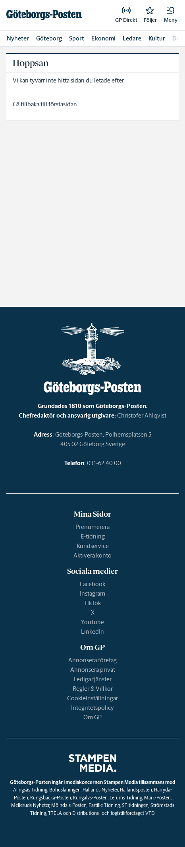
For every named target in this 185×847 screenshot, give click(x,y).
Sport (76, 38)
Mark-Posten (157, 798)
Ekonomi (103, 38)
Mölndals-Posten (69, 805)
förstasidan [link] (62, 104)
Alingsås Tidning (30, 790)
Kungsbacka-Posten (50, 798)
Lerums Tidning (126, 798)
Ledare (132, 38)
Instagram (92, 593)
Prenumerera (92, 527)
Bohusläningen (65, 790)
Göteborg (49, 38)
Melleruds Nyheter (30, 805)
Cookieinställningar (92, 698)
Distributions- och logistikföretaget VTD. (113, 813)
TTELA (55, 813)
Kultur (156, 38)
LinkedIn (92, 631)
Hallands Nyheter (100, 790)
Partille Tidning (104, 805)
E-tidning (93, 536)
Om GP (92, 717)
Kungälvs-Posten (90, 798)
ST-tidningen (135, 805)
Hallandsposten (136, 790)
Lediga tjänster (93, 679)
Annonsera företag (92, 660)
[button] (171, 15)
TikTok (92, 603)
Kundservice (93, 546)
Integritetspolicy (92, 707)
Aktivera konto (92, 555)
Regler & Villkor (93, 688)
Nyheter (18, 38)
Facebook (92, 584)
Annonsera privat (92, 669)
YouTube (92, 622)
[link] (44, 15)
